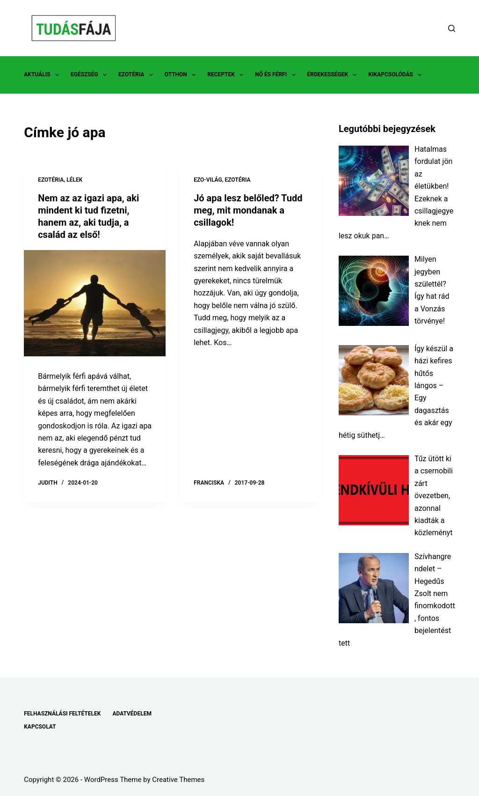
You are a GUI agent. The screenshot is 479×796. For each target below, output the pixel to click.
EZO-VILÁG (208, 180)
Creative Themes (178, 779)
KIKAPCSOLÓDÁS (396, 75)
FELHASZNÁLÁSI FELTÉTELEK (62, 713)
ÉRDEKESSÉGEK (334, 75)
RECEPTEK (227, 75)
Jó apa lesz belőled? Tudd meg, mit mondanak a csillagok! (248, 210)
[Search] (451, 28)
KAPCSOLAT (40, 726)
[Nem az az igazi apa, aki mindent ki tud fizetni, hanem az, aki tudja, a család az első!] (95, 303)
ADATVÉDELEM (132, 713)
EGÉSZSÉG (90, 75)
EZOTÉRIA (137, 75)
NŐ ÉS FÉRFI (277, 75)
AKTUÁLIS (43, 75)
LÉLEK (74, 180)
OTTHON (182, 75)
